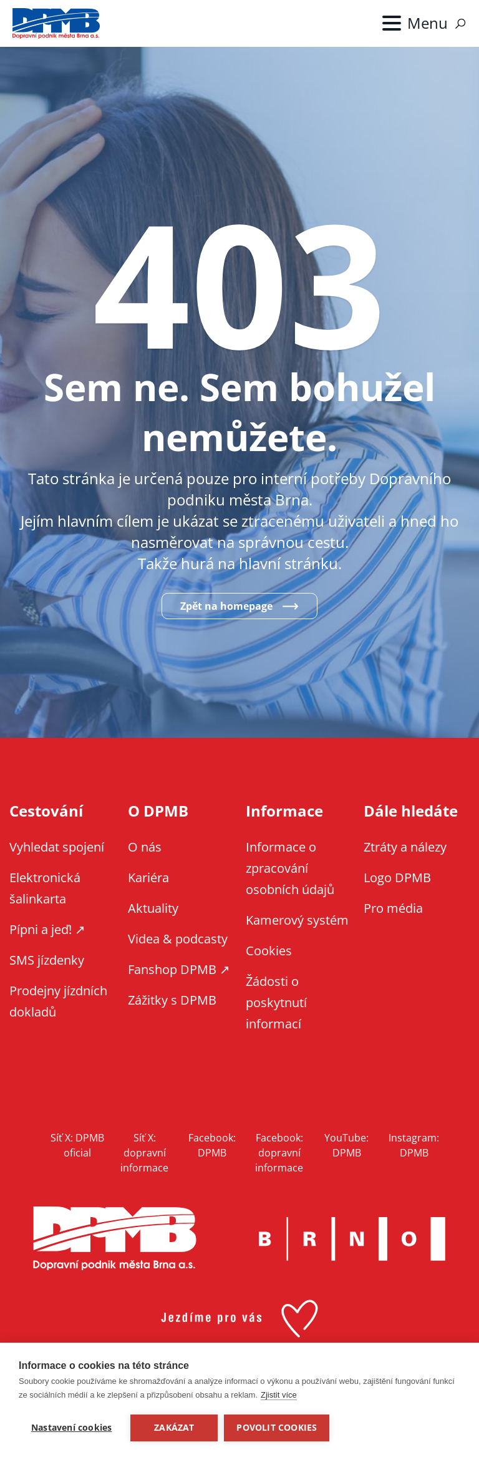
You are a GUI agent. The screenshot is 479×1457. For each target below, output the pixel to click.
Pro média (393, 908)
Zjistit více (279, 1395)
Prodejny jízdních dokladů (58, 1001)
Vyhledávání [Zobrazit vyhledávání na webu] (460, 23)
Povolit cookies (276, 1427)
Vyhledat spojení (56, 846)
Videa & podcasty (178, 938)
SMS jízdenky (46, 960)
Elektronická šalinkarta (44, 888)
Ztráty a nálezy (405, 846)
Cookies (269, 950)
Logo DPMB (397, 877)
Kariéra (148, 877)
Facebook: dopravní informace (279, 1153)
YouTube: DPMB (346, 1145)
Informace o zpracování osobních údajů (290, 868)
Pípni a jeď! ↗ (47, 929)
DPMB (114, 1238)
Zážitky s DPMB (172, 1000)
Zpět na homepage (226, 606)
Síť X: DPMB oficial (77, 1145)
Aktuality (153, 908)
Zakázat (174, 1427)
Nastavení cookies (71, 1427)
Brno (352, 1239)
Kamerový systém (297, 920)
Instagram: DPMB (414, 1145)
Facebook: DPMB (212, 1145)
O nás (145, 846)
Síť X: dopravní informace (144, 1153)
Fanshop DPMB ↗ (179, 969)
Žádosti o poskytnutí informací (276, 1002)
